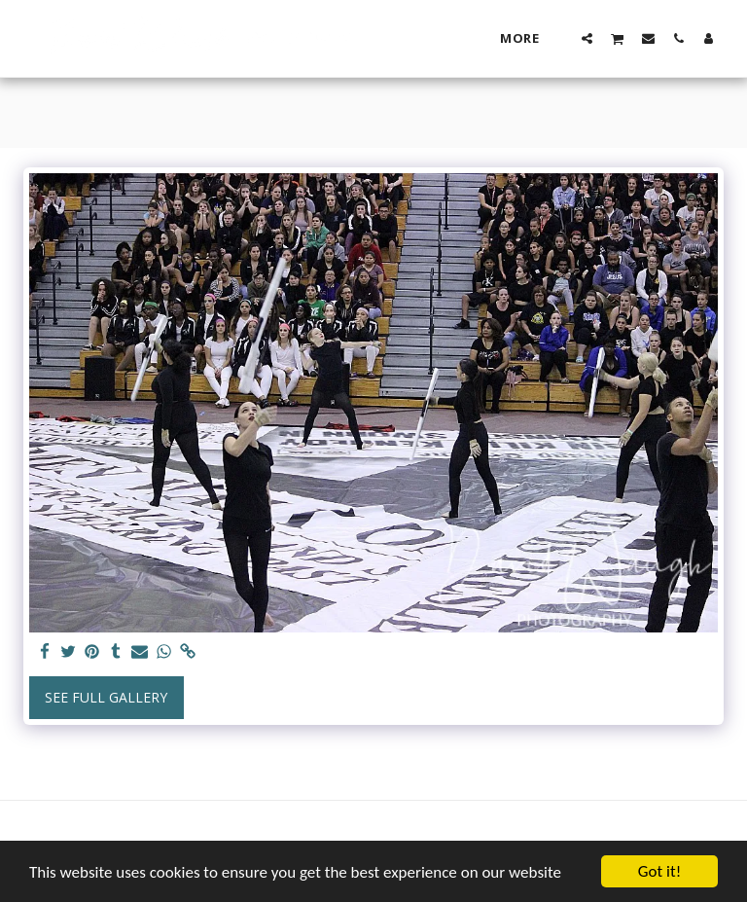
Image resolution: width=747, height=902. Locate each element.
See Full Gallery (106, 697)
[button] (587, 38)
